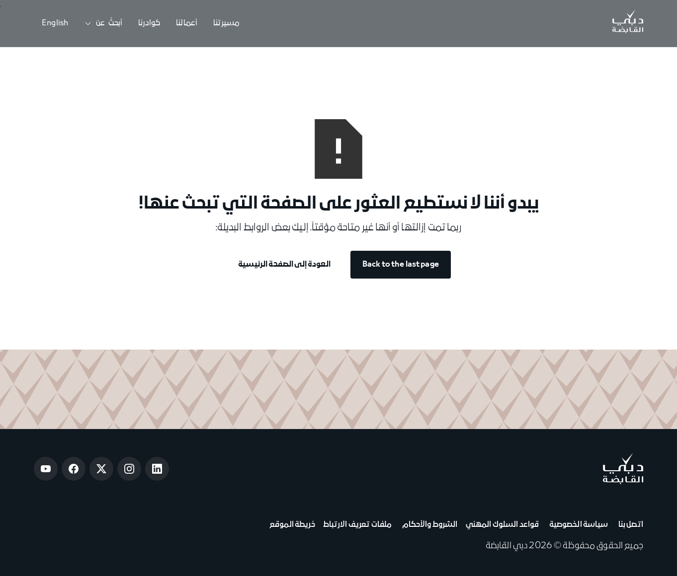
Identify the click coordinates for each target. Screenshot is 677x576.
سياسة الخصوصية (577, 525)
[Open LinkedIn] (157, 469)
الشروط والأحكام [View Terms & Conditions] (428, 525)
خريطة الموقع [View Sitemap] (292, 525)
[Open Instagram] (129, 469)
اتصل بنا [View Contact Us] (629, 525)
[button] (103, 23)
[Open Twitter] (101, 469)
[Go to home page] (623, 468)
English (55, 23)
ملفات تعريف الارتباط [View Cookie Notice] (357, 525)
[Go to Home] (627, 23)
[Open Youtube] (46, 469)
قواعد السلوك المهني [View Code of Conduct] (502, 525)
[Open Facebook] (73, 469)
